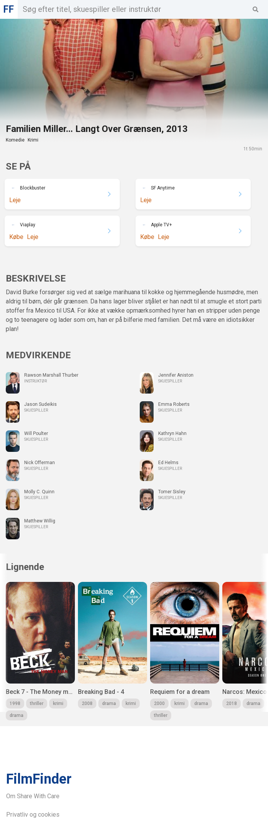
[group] (40, 651)
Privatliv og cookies (33, 814)
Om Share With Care (33, 796)
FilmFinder (38, 779)
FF (8, 9)
